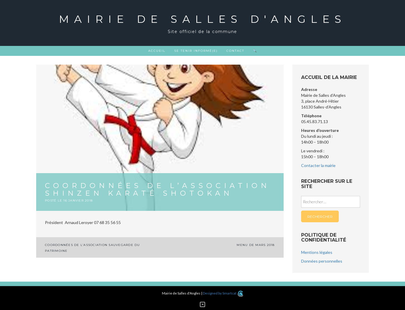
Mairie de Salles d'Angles (202, 19)
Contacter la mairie (318, 165)
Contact (235, 51)
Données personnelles (321, 261)
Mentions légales (316, 252)
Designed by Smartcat (223, 293)
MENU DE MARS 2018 (256, 245)
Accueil (156, 51)
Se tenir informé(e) (196, 51)
